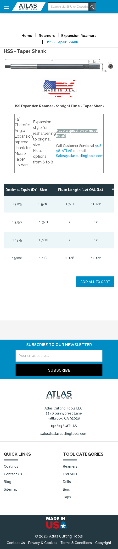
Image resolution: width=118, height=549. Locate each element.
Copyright (103, 543)
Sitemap (10, 489)
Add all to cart (95, 281)
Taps (67, 497)
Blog (7, 482)
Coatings (11, 466)
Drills (67, 482)
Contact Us (13, 474)
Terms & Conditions (76, 543)
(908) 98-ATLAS (64, 426)
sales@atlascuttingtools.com (63, 434)
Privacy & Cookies (42, 543)
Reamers (70, 466)
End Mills (70, 474)
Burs (66, 489)
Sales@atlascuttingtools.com (79, 156)
